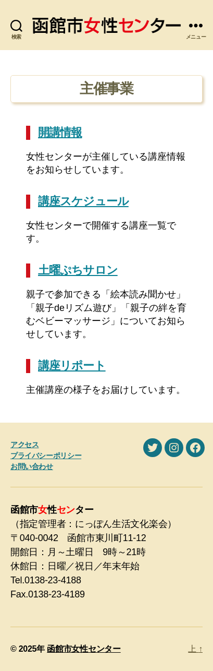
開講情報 (60, 132)
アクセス (24, 444)
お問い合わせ (31, 466)
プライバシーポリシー (45, 455)
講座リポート (72, 365)
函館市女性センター (84, 648)
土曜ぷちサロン (78, 270)
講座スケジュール (83, 201)
